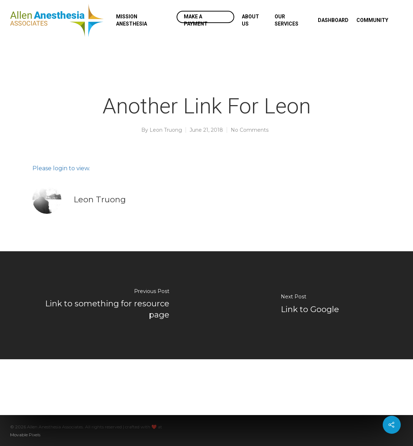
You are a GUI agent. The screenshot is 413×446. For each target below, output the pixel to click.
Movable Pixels (25, 434)
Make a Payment (196, 20)
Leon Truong (166, 130)
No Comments (249, 130)
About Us (250, 20)
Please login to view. (61, 168)
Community (372, 20)
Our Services (286, 20)
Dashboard (333, 20)
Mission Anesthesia (131, 20)
